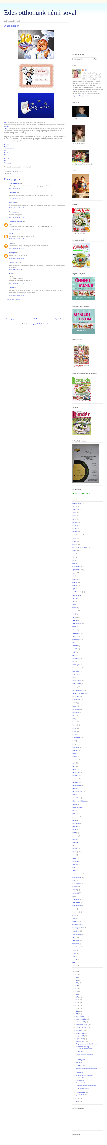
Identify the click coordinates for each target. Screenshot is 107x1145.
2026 (76, 974)
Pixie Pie (12, 202)
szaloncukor (76, 902)
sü (73, 896)
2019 (76, 991)
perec (74, 829)
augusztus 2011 (81, 1027)
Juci (5, 147)
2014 (76, 1005)
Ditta (5, 161)
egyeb (74, 573)
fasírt (74, 604)
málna (74, 769)
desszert (75, 544)
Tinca (11, 233)
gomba (74, 646)
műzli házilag (76, 798)
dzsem (74, 563)
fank (73, 601)
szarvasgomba (77, 905)
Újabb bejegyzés (11, 319)
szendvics (75, 912)
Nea (5, 157)
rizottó (74, 858)
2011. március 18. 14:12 (16, 198)
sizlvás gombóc (77, 874)
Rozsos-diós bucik (82, 1083)
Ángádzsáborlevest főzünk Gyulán (87, 1044)
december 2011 (81, 1016)
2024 (76, 977)
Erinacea (7, 155)
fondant (74, 611)
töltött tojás (75, 940)
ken (73, 718)
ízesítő (74, 703)
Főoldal (35, 319)
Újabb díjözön (80, 1060)
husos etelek (76, 680)
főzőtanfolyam (76, 623)
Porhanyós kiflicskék (82, 1088)
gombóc (75, 649)
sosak (74, 880)
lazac (74, 741)
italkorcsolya (76, 699)
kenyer (74, 725)
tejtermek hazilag (77, 925)
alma (74, 512)
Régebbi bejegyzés (61, 319)
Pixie (5, 151)
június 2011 (80, 1033)
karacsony (75, 712)
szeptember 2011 (82, 1025)
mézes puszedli (77, 791)
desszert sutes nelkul (79, 547)
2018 (76, 994)
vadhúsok (75, 943)
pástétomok (76, 823)
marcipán (75, 776)
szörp (74, 918)
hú (73, 677)
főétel (74, 617)
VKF (73, 956)
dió (73, 560)
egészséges (76, 570)
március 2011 (81, 1041)
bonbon (74, 528)
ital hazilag (75, 696)
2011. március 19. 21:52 (16, 270)
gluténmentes (76, 639)
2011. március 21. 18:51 (16, 295)
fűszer (74, 627)
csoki (74, 541)
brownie (75, 531)
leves (74, 753)
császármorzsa (77, 535)
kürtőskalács (76, 738)
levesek (74, 756)
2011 (76, 1014)
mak (73, 763)
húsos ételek (76, 684)
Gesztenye (7, 153)
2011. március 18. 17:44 (16, 217)
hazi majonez (76, 668)
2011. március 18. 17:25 (16, 208)
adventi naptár (77, 503)
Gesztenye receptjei (16, 221)
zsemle (74, 966)
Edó (86, 70)
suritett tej (75, 893)
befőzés (75, 522)
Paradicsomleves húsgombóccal (86, 1085)
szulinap (75, 921)
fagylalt (74, 598)
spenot (74, 890)
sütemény (75, 899)
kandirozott (76, 709)
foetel (74, 608)
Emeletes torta (80, 1065)
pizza (74, 833)
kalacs (74, 706)
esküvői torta (76, 595)
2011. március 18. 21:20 (16, 258)
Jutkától (6, 126)
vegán (74, 953)
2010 (76, 1098)
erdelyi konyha (77, 592)
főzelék (74, 620)
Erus (5, 128)
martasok (75, 779)
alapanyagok (76, 509)
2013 (76, 1008)
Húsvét (74, 687)
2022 (76, 983)
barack (74, 519)
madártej (75, 760)
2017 (76, 997)
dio (73, 557)
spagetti (75, 886)
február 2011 (80, 1092)
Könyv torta (79, 1051)
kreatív (74, 734)
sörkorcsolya (76, 883)
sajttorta (75, 864)
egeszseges (76, 566)
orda (73, 810)
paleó (74, 820)
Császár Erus (13, 262)
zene (74, 963)
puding (74, 839)
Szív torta (79, 1062)
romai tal (75, 861)
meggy (74, 788)
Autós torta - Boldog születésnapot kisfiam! (84, 1047)
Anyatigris (7, 163)
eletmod (75, 579)
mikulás (74, 795)
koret (74, 728)
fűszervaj (75, 636)
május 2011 (80, 1036)
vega (74, 950)
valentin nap (76, 947)
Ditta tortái (12, 193)
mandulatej (76, 772)
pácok (74, 814)
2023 (76, 980)
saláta (74, 871)
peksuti (74, 826)
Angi (5, 122)
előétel (74, 585)
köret (74, 731)
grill (73, 652)
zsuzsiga (12, 252)
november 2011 (81, 1019)
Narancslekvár (9, 149)
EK (73, 576)
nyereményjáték (77, 807)
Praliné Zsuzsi (14, 183)
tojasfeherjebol (77, 934)
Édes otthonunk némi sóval (40, 12)
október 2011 (80, 1022)
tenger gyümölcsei (78, 928)
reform (74, 848)
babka (74, 516)
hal (73, 661)
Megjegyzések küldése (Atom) (40, 324)
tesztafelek (75, 931)
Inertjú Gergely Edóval (79, 693)
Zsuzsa (6, 145)
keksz (74, 715)
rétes (74, 855)
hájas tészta (76, 658)
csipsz (74, 538)
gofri (73, 642)
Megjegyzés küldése (13, 299)
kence (74, 722)
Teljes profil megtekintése (80, 96)
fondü (74, 614)
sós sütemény (76, 877)
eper (73, 589)
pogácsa (75, 836)
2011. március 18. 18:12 (16, 229)
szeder (74, 909)
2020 (76, 988)
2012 (76, 1011)
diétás (74, 550)
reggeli (74, 852)
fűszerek (75, 630)
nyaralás (75, 804)
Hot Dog (75, 674)
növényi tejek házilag (79, 801)
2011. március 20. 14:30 (16, 283)
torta (73, 937)
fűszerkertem (76, 633)
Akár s (74, 506)
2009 (76, 1101)
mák (73, 766)
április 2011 (80, 1039)
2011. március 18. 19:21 (16, 239)
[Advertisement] (87, 35)
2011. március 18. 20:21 (16, 248)
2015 (76, 1002)
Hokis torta (79, 1057)
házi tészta (75, 671)
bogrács (75, 525)
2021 (76, 985)
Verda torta (79, 1073)
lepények (75, 750)
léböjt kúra (75, 747)
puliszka (75, 842)
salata (74, 867)
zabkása (75, 959)
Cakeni (6, 159)
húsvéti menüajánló (78, 690)
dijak (11, 173)
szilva (74, 915)
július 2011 (80, 1030)
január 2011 (80, 1095)
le (73, 744)
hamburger (75, 665)
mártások (75, 782)
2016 (76, 1000)
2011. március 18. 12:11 (16, 188)
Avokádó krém (80, 1080)
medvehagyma (77, 785)
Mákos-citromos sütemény (84, 1054)
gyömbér (75, 655)
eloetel (74, 582)
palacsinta (75, 817)
